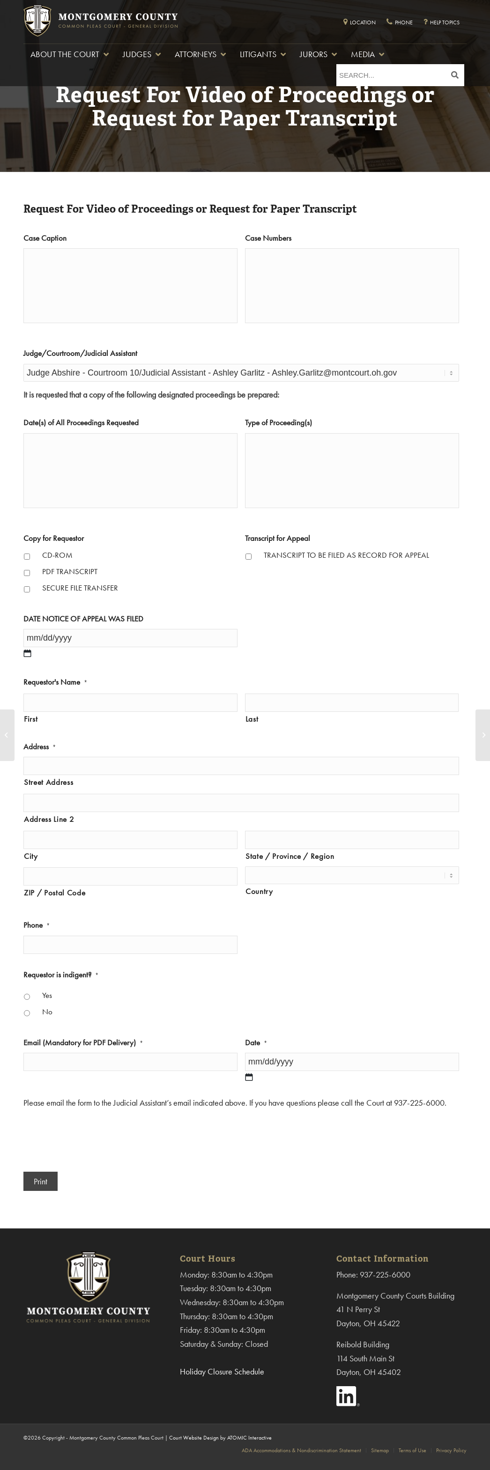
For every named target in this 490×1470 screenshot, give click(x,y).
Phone (36, 925)
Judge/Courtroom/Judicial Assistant (80, 353)
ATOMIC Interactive (249, 1437)
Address (39, 747)
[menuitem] (301, 1450)
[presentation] (94, 1137)
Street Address (48, 782)
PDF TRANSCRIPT (69, 571)
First (30, 719)
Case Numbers (268, 238)
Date (256, 1043)
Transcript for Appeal (277, 538)
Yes (47, 995)
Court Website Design (194, 1437)
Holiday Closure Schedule (222, 1371)
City (31, 856)
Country (259, 891)
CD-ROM (57, 555)
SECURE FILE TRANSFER (80, 588)
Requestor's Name (55, 682)
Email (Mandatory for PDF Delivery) (83, 1043)
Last (252, 719)
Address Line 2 (49, 819)
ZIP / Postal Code (54, 893)
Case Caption (45, 238)
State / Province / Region (289, 856)
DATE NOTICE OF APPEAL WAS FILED (83, 619)
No (47, 1012)
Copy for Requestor (53, 538)
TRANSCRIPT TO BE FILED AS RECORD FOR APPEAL (346, 555)
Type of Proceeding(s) (278, 423)
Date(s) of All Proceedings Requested (81, 423)
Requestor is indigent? (60, 975)
